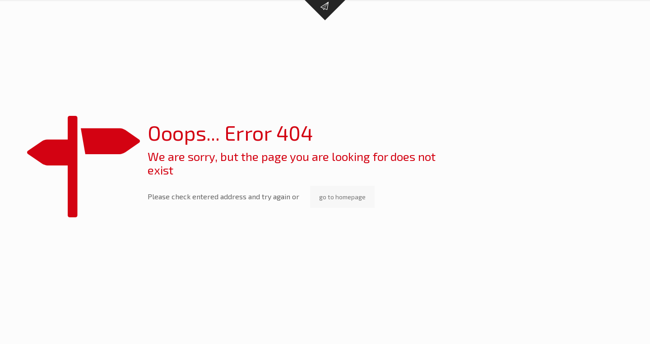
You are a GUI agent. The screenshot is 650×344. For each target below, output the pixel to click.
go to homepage (342, 197)
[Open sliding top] (325, 10)
